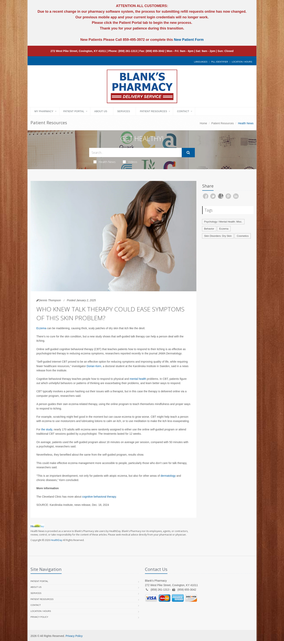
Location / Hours (242, 62)
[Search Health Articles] (135, 152)
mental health (138, 378)
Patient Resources (153, 111)
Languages (200, 62)
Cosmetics (243, 235)
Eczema (41, 328)
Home (203, 123)
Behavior (209, 228)
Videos (130, 162)
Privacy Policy (39, 617)
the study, (47, 429)
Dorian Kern (94, 366)
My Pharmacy (43, 111)
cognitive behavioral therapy (99, 496)
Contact (183, 111)
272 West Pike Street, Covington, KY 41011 (78, 51)
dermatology (168, 475)
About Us (100, 111)
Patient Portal (73, 111)
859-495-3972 (133, 40)
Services (123, 111)
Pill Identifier (219, 62)
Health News (104, 162)
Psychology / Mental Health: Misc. (223, 221)
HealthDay (56, 540)
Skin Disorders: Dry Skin (218, 235)
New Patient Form (189, 40)
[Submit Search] (188, 152)
